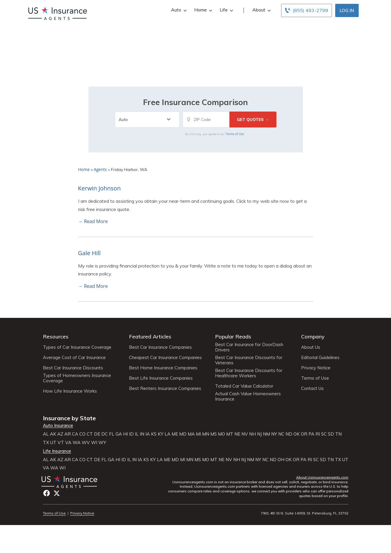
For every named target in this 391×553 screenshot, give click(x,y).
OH (281, 459)
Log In (347, 10)
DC (104, 434)
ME (175, 434)
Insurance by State (69, 418)
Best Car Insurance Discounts (73, 368)
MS (213, 434)
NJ (259, 434)
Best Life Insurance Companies (161, 378)
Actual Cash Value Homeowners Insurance (248, 396)
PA (311, 434)
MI (198, 434)
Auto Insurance (58, 425)
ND (289, 434)
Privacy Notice (315, 368)
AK (53, 434)
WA (76, 442)
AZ (60, 434)
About (260, 10)
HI (125, 434)
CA (75, 434)
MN (205, 434)
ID (131, 434)
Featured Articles (150, 336)
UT (53, 442)
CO (82, 434)
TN (338, 434)
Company (313, 336)
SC (324, 434)
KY (160, 434)
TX (46, 442)
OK (296, 434)
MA (191, 434)
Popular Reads (233, 336)
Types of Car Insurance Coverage (77, 347)
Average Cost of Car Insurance (74, 357)
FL (111, 434)
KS (154, 434)
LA (167, 434)
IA (147, 434)
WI (94, 442)
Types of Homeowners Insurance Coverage (77, 378)
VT (61, 442)
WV (86, 442)
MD (183, 434)
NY (274, 434)
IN (142, 434)
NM (266, 434)
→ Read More (93, 221)
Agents (100, 169)
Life (226, 10)
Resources (55, 336)
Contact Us (312, 388)
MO (221, 434)
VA (68, 442)
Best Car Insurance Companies (160, 347)
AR (67, 434)
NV (244, 434)
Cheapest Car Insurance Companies (165, 357)
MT (229, 434)
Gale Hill (89, 253)
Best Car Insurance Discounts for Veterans (248, 360)
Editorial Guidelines (320, 357)
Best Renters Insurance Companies (165, 388)
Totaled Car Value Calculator (244, 386)
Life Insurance (57, 451)
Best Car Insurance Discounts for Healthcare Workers (248, 373)
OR (304, 434)
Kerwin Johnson (99, 188)
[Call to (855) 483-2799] (306, 10)
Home (202, 10)
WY (102, 442)
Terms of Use (235, 134)
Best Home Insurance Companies (163, 368)
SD (331, 434)
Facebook (46, 493)
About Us (310, 347)
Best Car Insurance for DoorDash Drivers (249, 347)
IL (137, 434)
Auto (178, 10)
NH (252, 434)
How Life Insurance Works (70, 391)
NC (281, 434)
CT (90, 434)
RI (318, 434)
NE (237, 434)
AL (46, 434)
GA (118, 434)
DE (97, 434)
